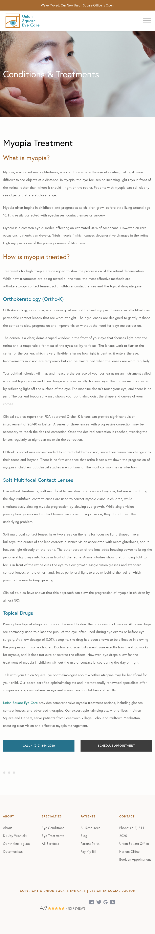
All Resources (90, 828)
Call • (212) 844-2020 (39, 746)
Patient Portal (91, 843)
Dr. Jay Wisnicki (15, 835)
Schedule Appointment (116, 746)
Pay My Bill (89, 851)
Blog (84, 835)
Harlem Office (129, 851)
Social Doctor (121, 891)
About (7, 828)
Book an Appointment (135, 859)
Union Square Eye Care (20, 702)
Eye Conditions (53, 828)
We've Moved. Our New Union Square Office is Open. (77, 5)
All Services (50, 843)
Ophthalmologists (16, 843)
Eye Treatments (53, 835)
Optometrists (13, 851)
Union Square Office (134, 843)
